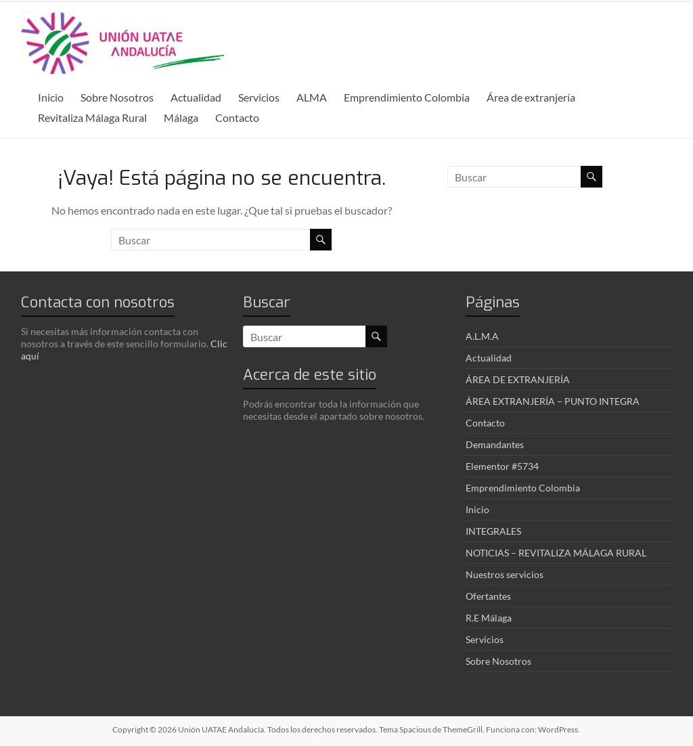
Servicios (259, 97)
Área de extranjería (531, 97)
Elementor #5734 (502, 466)
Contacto (237, 117)
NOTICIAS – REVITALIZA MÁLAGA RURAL (556, 552)
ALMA (311, 97)
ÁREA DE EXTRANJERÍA (518, 379)
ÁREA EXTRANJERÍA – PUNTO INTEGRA (553, 401)
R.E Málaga (489, 617)
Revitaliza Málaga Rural (92, 117)
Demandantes (495, 444)
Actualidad (196, 97)
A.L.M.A (482, 336)
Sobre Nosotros (117, 97)
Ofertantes (488, 596)
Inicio (51, 97)
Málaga (181, 117)
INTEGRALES (493, 531)
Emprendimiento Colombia (407, 97)
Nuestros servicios (504, 574)
